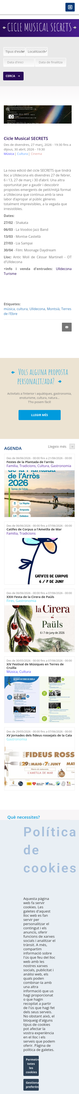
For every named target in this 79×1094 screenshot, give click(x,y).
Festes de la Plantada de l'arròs (30, 462)
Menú (70, 7)
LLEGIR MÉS (39, 415)
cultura (22, 309)
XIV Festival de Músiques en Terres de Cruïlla (35, 665)
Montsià (53, 309)
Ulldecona (37, 309)
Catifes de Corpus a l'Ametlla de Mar (34, 529)
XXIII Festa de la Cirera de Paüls (30, 597)
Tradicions (27, 465)
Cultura (43, 465)
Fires (10, 600)
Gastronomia (61, 465)
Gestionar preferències (32, 1085)
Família (12, 465)
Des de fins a (39, 458)
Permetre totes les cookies (32, 1065)
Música (12, 671)
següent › (72, 446)
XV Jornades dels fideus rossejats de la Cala (39, 735)
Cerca (10, 76)
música (9, 309)
